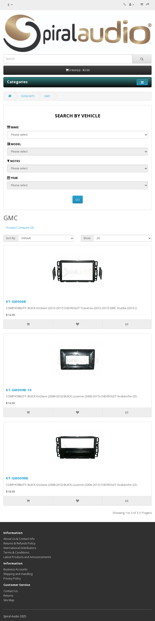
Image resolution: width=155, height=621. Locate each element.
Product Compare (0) (20, 228)
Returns (8, 596)
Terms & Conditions (16, 552)
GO (77, 200)
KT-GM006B (16, 301)
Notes (13, 161)
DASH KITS (27, 96)
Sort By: (11, 238)
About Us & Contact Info (19, 539)
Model (14, 144)
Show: (87, 238)
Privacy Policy (12, 578)
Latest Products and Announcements (27, 557)
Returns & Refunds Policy (19, 543)
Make (13, 127)
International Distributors (19, 548)
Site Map (8, 600)
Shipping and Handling (18, 574)
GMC (47, 96)
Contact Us (10, 591)
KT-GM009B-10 (18, 390)
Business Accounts (15, 569)
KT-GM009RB (17, 478)
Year (12, 178)
